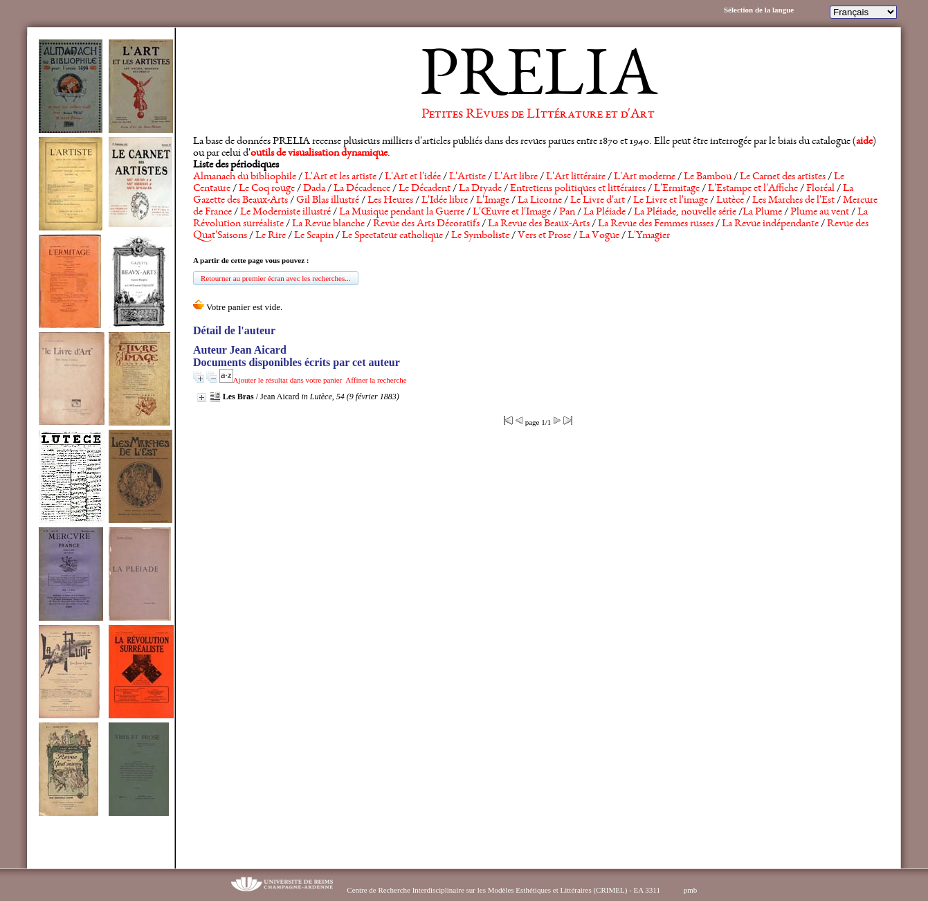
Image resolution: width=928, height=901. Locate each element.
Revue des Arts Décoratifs (426, 224)
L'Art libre (516, 177)
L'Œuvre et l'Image (512, 212)
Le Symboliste (480, 236)
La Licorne (540, 200)
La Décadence (362, 188)
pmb (691, 890)
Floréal (820, 188)
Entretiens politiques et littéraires (578, 188)
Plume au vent (819, 212)
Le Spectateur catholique (392, 236)
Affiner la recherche (375, 380)
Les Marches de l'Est (793, 200)
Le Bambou (707, 177)
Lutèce (730, 200)
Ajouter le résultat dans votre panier (288, 380)
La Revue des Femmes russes (655, 224)
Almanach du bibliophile (244, 177)
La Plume (762, 212)
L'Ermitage (677, 188)
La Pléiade (604, 212)
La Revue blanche (328, 224)
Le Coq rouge (267, 188)
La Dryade (480, 188)
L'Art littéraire (576, 177)
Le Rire (270, 236)
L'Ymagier (649, 236)
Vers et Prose (544, 236)
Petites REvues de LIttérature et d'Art (538, 115)
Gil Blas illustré (327, 200)
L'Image (492, 200)
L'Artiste (467, 177)
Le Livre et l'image (670, 200)
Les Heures (390, 200)
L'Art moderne (644, 177)
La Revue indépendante (770, 224)
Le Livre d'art (597, 200)
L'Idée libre (444, 200)
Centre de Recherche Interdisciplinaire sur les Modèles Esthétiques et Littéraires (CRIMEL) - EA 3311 (503, 890)
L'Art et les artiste (340, 177)
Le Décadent (425, 188)
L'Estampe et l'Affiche (753, 188)
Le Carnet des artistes (783, 177)
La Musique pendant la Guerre (401, 212)
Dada (314, 188)
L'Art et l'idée (413, 177)
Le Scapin (314, 236)
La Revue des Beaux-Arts (539, 224)
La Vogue (599, 236)
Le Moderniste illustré (285, 212)
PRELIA (538, 79)
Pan (567, 212)
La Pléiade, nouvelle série (685, 212)
